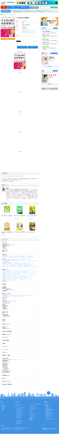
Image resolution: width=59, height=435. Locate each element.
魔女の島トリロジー (34, 266)
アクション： (4, 275)
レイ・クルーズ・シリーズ (17, 271)
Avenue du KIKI (28, 11)
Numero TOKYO (4, 406)
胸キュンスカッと (5, 251)
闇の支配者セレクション (6, 375)
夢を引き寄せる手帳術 (5, 372)
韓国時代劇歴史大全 (5, 360)
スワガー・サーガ (26, 270)
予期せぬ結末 (24, 271)
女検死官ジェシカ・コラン (17, 274)
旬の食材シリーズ (5, 307)
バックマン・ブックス (15, 278)
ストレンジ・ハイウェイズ (27, 277)
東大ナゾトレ (42, 11)
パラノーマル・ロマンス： (6, 260)
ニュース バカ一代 (5, 349)
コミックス (4, 242)
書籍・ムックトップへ (54, 53)
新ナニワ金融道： (5, 244)
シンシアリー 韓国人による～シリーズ (8, 289)
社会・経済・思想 (19, 417)
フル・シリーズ (32, 270)
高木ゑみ (23, 20)
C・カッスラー (31, 10)
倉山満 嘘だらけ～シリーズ (6, 288)
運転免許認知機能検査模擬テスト (18, 11)
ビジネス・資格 (19, 414)
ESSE (3, 405)
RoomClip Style (4, 366)
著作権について (48, 417)
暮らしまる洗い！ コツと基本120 (7, 215)
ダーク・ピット (4, 276)
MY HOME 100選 (4, 314)
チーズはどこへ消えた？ (17, 10)
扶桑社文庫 (4, 284)
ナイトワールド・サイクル (6, 278)
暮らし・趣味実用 (19, 409)
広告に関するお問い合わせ (49, 409)
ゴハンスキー (4, 249)
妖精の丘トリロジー (28, 265)
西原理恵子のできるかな (6, 245)
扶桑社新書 (4, 287)
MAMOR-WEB (37, 10)
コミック (31, 410)
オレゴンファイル (22, 275)
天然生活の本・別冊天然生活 (7, 384)
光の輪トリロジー (6, 261)
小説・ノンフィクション (20, 410)
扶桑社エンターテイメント (7, 324)
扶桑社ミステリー (5, 269)
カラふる (12, 429)
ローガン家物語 (13, 265)
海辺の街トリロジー (13, 266)
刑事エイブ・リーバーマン (7, 274)
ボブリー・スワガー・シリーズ (6, 271)
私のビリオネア (28, 259)
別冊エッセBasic (4, 297)
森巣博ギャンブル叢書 (6, 355)
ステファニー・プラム (30, 275)
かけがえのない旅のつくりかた (6, 371)
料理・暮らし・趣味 (12, 14)
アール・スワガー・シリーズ (17, 270)
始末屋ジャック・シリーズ (24, 278)
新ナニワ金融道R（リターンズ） (13, 244)
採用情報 (47, 405)
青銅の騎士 (4, 258)
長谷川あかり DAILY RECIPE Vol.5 (52, 58)
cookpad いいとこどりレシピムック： (8, 359)
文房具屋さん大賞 (5, 364)
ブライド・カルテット (5, 265)
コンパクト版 (19, 359)
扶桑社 (3, 14)
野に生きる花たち (26, 266)
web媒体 (2, 425)
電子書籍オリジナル (19, 423)
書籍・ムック (7, 14)
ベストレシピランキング (6, 303)
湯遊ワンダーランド (5, 250)
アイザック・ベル (15, 275)
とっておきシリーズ (32, 406)
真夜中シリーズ (21, 259)
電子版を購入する (33, 47)
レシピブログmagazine (5, 368)
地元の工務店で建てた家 (6, 315)
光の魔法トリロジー (15, 259)
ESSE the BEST (4, 305)
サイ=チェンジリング (23, 260)
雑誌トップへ (55, 70)
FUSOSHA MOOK (5, 358)
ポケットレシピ (4, 299)
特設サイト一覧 (19, 405)
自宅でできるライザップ (6, 381)
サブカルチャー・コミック (20, 413)
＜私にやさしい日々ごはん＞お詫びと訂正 (49, 32)
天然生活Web (25, 10)
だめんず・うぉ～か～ (5, 243)
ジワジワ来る (5, 346)
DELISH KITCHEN (5, 367)
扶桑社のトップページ (5, 397)
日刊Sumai (8, 429)
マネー (17, 418)
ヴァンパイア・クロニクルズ (10, 277)
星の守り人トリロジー (5, 266)
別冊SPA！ (4, 319)
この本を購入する (22, 47)
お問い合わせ (47, 406)
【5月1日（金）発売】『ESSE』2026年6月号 (49, 40)
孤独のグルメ (21, 429)
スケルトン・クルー (18, 277)
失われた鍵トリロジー (20, 265)
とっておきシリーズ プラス (6, 296)
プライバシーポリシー (48, 416)
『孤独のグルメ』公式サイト (46, 10)
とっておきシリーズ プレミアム (17, 296)
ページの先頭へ (48, 393)
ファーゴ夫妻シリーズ (24, 276)
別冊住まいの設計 (32, 409)
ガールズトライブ (5, 337)
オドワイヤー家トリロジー (14, 260)
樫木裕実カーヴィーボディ (7, 334)
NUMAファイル (9, 275)
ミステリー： (4, 270)
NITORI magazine (5, 365)
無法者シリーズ (20, 266)
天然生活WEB (4, 429)
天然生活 (3, 409)
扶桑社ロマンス (5, 254)
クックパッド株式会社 (30, 218)
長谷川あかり (51, 60)
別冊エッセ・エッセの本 (6, 293)
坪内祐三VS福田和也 (6, 340)
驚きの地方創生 (4, 290)
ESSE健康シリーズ (5, 306)
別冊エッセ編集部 (16, 218)
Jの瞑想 (4, 343)
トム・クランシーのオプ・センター (14, 276)
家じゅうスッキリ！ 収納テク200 (19, 215)
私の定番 (3, 304)
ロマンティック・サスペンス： (6, 259)
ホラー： (3, 277)
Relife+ (3, 313)
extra (15, 359)
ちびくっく (4, 298)
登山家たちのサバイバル (6, 328)
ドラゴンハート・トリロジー (32, 260)
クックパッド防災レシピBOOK (32, 215)
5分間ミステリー (9, 270)
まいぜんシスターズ (35, 11)
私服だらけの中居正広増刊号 (7, 331)
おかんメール (5, 352)
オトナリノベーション (5, 316)
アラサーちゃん (4, 248)
